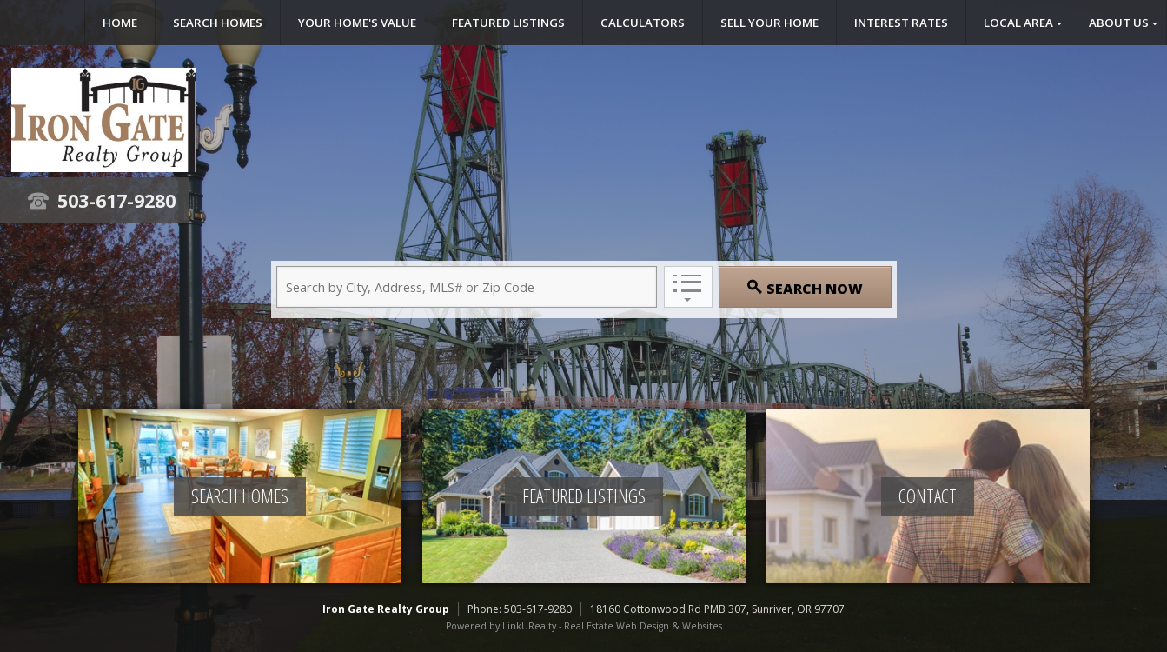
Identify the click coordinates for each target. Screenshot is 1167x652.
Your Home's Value (357, 22)
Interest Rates (901, 22)
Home (120, 22)
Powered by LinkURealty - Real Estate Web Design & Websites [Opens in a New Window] (584, 626)
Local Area (1018, 22)
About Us (1119, 22)
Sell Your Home (769, 22)
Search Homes (217, 22)
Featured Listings (508, 22)
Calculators (642, 22)
